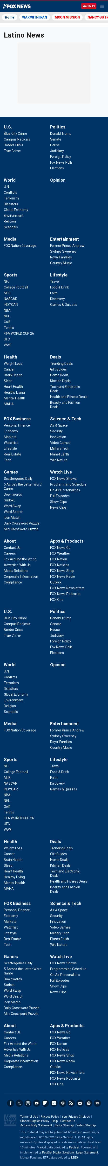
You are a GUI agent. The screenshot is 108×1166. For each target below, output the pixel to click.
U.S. (8, 126)
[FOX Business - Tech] (7, 460)
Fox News (17, 6)
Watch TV (89, 6)
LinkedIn (54, 1103)
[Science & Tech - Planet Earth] (59, 454)
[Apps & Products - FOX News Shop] (62, 571)
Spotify (88, 1103)
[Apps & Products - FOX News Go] (60, 548)
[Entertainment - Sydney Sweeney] (63, 251)
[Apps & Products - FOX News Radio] (62, 576)
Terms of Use (29, 1116)
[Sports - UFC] (7, 339)
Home (9, 17)
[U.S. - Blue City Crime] (15, 133)
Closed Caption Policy (34, 1121)
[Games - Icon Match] (12, 517)
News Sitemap (64, 1125)
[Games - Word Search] (13, 512)
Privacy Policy (50, 1116)
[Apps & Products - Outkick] (55, 582)
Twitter (19, 1103)
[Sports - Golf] (7, 322)
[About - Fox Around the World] (20, 559)
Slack (62, 1103)
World (10, 180)
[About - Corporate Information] (21, 576)
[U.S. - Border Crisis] (13, 145)
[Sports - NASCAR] (10, 299)
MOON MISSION (67, 17)
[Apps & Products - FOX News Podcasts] (65, 594)
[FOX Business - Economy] (11, 431)
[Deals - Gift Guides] (58, 369)
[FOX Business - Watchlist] (11, 443)
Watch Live (61, 471)
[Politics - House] (55, 145)
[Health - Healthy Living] (14, 392)
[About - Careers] (10, 553)
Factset (74, 1147)
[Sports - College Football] (16, 287)
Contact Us (67, 1121)
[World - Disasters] (11, 204)
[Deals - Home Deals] (59, 375)
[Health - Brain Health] (13, 375)
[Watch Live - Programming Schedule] (68, 484)
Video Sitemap (86, 1125)
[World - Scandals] (11, 227)
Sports (10, 274)
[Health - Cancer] (9, 369)
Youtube (36, 1103)
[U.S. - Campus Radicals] (17, 139)
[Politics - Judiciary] (57, 151)
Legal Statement (87, 1152)
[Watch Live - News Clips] (58, 507)
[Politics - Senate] (55, 139)
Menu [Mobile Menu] (102, 6)
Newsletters (80, 1103)
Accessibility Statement (36, 1125)
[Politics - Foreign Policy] (60, 157)
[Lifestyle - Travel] (55, 281)
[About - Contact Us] (12, 548)
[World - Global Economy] (16, 210)
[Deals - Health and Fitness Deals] (68, 397)
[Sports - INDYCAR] (11, 305)
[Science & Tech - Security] (56, 431)
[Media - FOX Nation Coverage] (20, 246)
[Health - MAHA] (9, 404)
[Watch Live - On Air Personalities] (65, 490)
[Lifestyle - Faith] (54, 293)
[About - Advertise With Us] (17, 565)
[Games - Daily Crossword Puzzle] (22, 523)
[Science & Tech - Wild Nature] (59, 460)
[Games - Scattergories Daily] (18, 478)
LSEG (74, 1157)
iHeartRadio (97, 1103)
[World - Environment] (13, 216)
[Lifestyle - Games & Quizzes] (63, 305)
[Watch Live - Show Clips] (58, 502)
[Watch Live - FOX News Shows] (63, 478)
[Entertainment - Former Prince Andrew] (67, 246)
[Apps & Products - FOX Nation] (58, 559)
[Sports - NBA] (7, 310)
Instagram (28, 1103)
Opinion (58, 180)
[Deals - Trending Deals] (61, 363)
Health (10, 356)
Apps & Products (66, 541)
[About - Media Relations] (16, 571)
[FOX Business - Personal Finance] (17, 425)
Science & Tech (65, 418)
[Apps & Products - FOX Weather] (60, 553)
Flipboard (45, 1103)
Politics (57, 126)
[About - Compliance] (13, 582)
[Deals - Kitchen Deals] (60, 381)
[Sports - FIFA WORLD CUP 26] (19, 333)
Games (11, 471)
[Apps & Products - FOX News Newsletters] (67, 588)
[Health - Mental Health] (14, 398)
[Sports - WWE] (8, 345)
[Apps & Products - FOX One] (56, 600)
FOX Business (17, 418)
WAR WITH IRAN (34, 17)
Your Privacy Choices (76, 1116)
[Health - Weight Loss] (13, 363)
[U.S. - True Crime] (12, 151)
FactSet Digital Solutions (58, 1152)
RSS (71, 1103)
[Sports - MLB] (7, 293)
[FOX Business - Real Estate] (12, 454)
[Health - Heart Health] (13, 387)
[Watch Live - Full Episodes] (60, 496)
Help (55, 1121)
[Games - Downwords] (13, 494)
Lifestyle (59, 274)
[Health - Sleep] (8, 381)
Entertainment (64, 239)
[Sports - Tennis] (9, 328)
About (10, 541)
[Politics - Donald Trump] (61, 133)
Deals (55, 356)
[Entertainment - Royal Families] (61, 257)
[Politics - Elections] (57, 168)
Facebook (10, 1103)
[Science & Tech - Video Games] (60, 443)
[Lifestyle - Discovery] (57, 299)
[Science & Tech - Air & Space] (59, 425)
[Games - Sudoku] (9, 500)
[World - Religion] (10, 221)
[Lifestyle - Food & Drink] (59, 287)
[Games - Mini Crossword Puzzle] (21, 529)
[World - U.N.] (7, 187)
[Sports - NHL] (7, 316)
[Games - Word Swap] (12, 506)
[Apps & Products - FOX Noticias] (59, 565)
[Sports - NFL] (6, 281)
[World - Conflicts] (10, 192)
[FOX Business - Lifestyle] (10, 448)
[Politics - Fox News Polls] (61, 162)
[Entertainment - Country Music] (61, 263)
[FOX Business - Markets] (10, 437)
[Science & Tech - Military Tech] (59, 448)
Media (10, 239)
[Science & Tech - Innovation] (58, 437)
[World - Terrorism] (11, 198)
